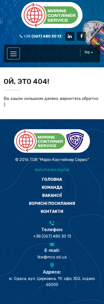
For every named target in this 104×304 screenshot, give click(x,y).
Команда (52, 187)
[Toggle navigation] (13, 53)
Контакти (52, 211)
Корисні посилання (52, 203)
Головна (52, 179)
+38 (41, 36)
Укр (87, 52)
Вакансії (52, 195)
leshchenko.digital (52, 169)
